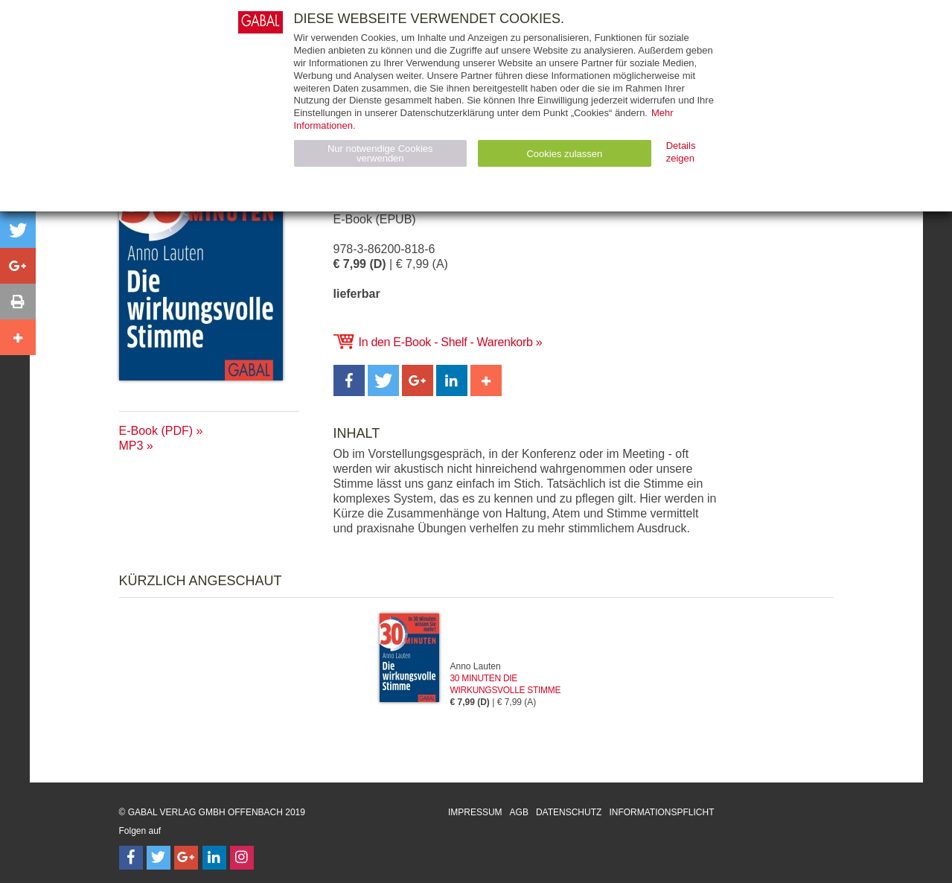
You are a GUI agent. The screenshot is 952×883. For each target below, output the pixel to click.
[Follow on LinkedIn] (214, 858)
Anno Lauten (475, 666)
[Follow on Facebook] (131, 858)
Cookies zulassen (564, 153)
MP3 (131, 445)
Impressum (475, 812)
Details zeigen (681, 152)
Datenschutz (568, 812)
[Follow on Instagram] (242, 858)
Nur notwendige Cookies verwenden (380, 153)
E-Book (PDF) (156, 430)
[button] (349, 380)
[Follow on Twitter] (158, 858)
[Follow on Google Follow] (186, 858)
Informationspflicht (661, 812)
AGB (519, 812)
